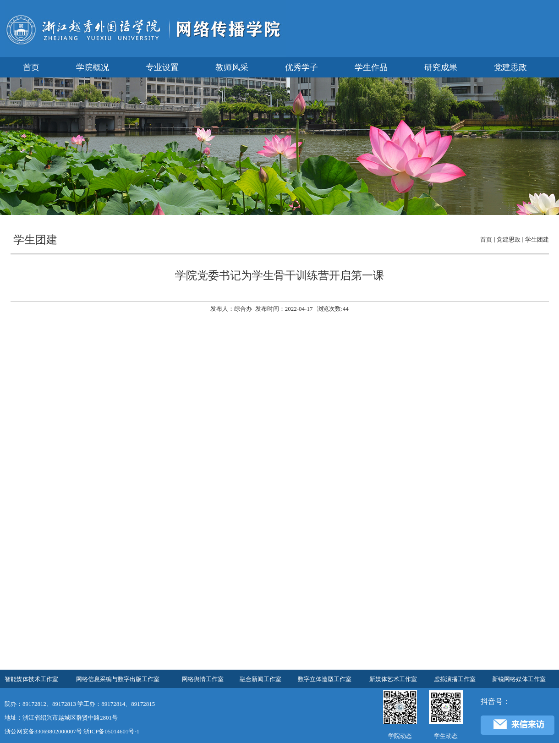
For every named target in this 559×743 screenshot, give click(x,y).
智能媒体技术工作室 (31, 679)
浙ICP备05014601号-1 (111, 731)
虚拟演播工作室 (455, 679)
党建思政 (509, 239)
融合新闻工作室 (260, 679)
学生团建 (537, 239)
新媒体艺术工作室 (393, 679)
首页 (486, 239)
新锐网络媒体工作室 (519, 679)
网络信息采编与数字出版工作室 (117, 679)
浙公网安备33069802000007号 (43, 731)
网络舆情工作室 (203, 679)
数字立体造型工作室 (324, 679)
